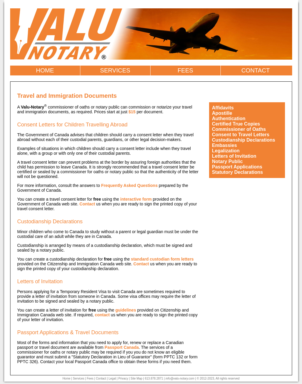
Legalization (226, 150)
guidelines (125, 310)
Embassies (224, 145)
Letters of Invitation (234, 156)
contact (102, 314)
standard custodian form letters (162, 259)
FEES (185, 70)
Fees (90, 378)
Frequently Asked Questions (129, 185)
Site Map (136, 378)
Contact (87, 204)
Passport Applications (237, 166)
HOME (45, 70)
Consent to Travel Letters (240, 134)
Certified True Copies (236, 123)
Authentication (229, 118)
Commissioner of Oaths (239, 129)
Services (78, 378)
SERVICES (115, 70)
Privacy (123, 378)
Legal (112, 378)
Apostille (222, 113)
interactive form (136, 199)
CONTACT (255, 70)
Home (66, 378)
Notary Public (227, 161)
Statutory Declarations (237, 172)
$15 (131, 111)
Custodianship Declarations (243, 140)
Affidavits (223, 107)
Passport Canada (122, 347)
